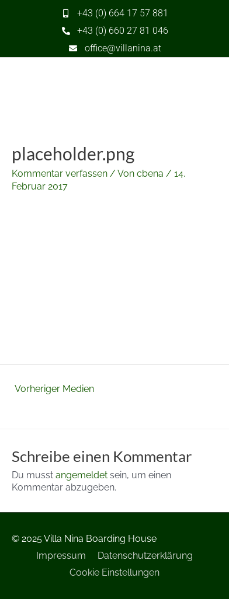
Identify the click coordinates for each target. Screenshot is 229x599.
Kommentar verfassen (59, 173)
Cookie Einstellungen (114, 572)
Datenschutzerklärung (145, 555)
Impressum (61, 555)
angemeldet (81, 475)
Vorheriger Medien (54, 388)
